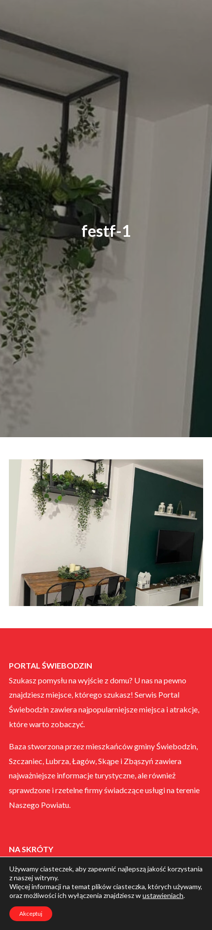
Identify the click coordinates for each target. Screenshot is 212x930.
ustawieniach (162, 895)
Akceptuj (30, 913)
